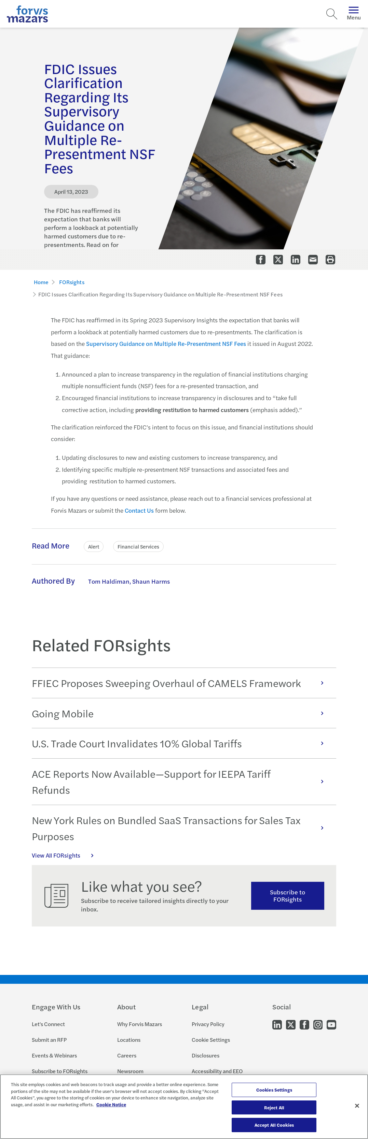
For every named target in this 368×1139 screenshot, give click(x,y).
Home (41, 282)
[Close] (357, 1105)
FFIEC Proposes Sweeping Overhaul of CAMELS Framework (181, 682)
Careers (126, 1055)
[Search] (331, 14)
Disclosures (205, 1055)
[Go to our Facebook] (304, 1024)
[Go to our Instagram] (318, 1024)
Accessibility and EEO (217, 1071)
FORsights (71, 282)
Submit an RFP (49, 1039)
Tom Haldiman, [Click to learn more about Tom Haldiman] (109, 581)
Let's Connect (48, 1024)
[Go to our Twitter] (291, 1024)
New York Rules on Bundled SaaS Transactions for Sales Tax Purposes (181, 828)
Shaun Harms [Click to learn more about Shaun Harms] (151, 581)
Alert (93, 546)
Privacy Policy (208, 1024)
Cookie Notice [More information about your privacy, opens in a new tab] (111, 1104)
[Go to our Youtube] (331, 1024)
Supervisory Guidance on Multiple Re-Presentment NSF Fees (166, 343)
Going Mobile (181, 713)
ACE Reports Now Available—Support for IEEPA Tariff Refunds (181, 781)
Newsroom (130, 1071)
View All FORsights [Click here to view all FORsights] (66, 855)
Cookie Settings (211, 1039)
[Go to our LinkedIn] (277, 1024)
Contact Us (139, 510)
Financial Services (138, 546)
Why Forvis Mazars (139, 1024)
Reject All (274, 1107)
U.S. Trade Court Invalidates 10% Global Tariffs (181, 743)
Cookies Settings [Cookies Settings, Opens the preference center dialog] (274, 1089)
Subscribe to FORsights (287, 895)
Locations (128, 1039)
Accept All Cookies (274, 1125)
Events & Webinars (54, 1055)
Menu (354, 13)
